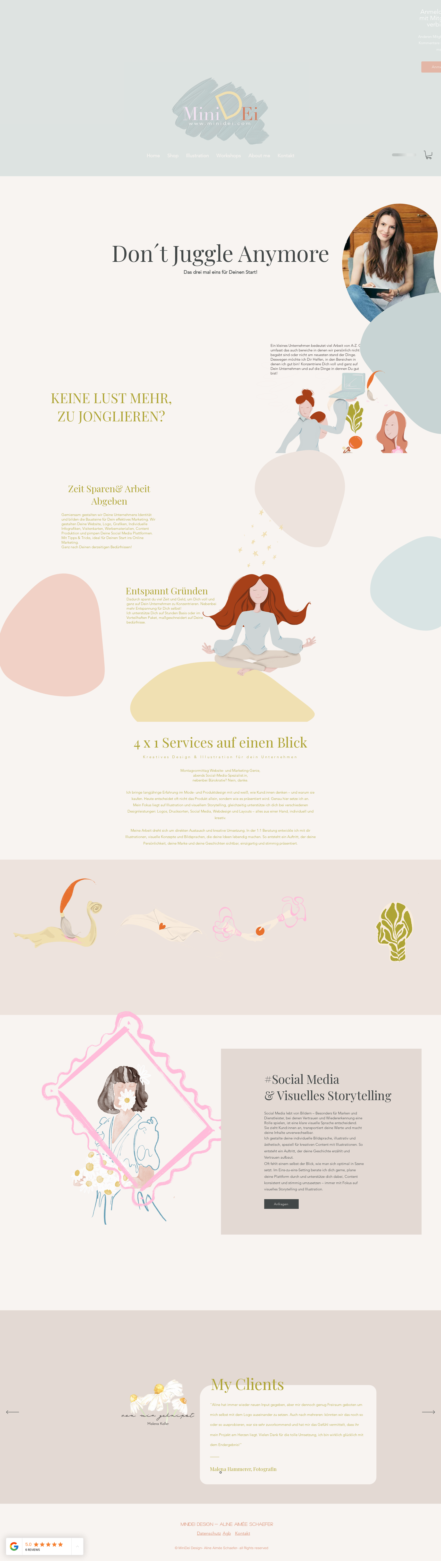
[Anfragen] (281, 1204)
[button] (429, 155)
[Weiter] (428, 1412)
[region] (388, 264)
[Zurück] (12, 1412)
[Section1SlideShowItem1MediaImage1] (221, 1472)
